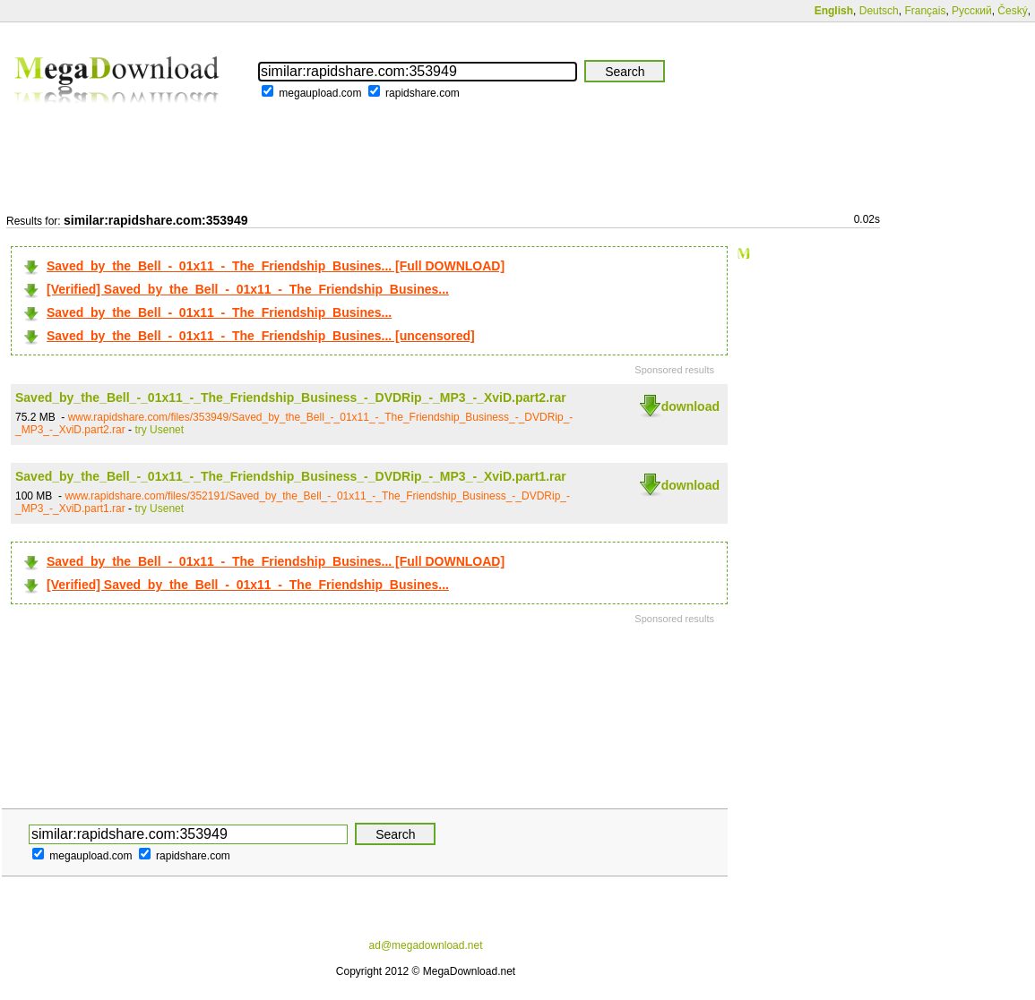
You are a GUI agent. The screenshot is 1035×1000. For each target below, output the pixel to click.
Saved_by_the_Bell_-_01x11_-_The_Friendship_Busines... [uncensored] (261, 336)
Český (1012, 10)
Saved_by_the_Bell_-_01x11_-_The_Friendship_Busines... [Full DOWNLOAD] (276, 266)
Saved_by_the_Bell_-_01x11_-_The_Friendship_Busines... (219, 312)
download (690, 406)
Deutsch (879, 10)
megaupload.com (320, 93)
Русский (972, 10)
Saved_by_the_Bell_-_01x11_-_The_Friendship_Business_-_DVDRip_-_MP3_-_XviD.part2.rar (290, 397)
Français (924, 10)
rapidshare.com (422, 93)
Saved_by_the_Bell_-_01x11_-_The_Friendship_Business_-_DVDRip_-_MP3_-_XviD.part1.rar (290, 476)
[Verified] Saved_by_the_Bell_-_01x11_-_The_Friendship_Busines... (248, 289)
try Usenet (159, 429)
